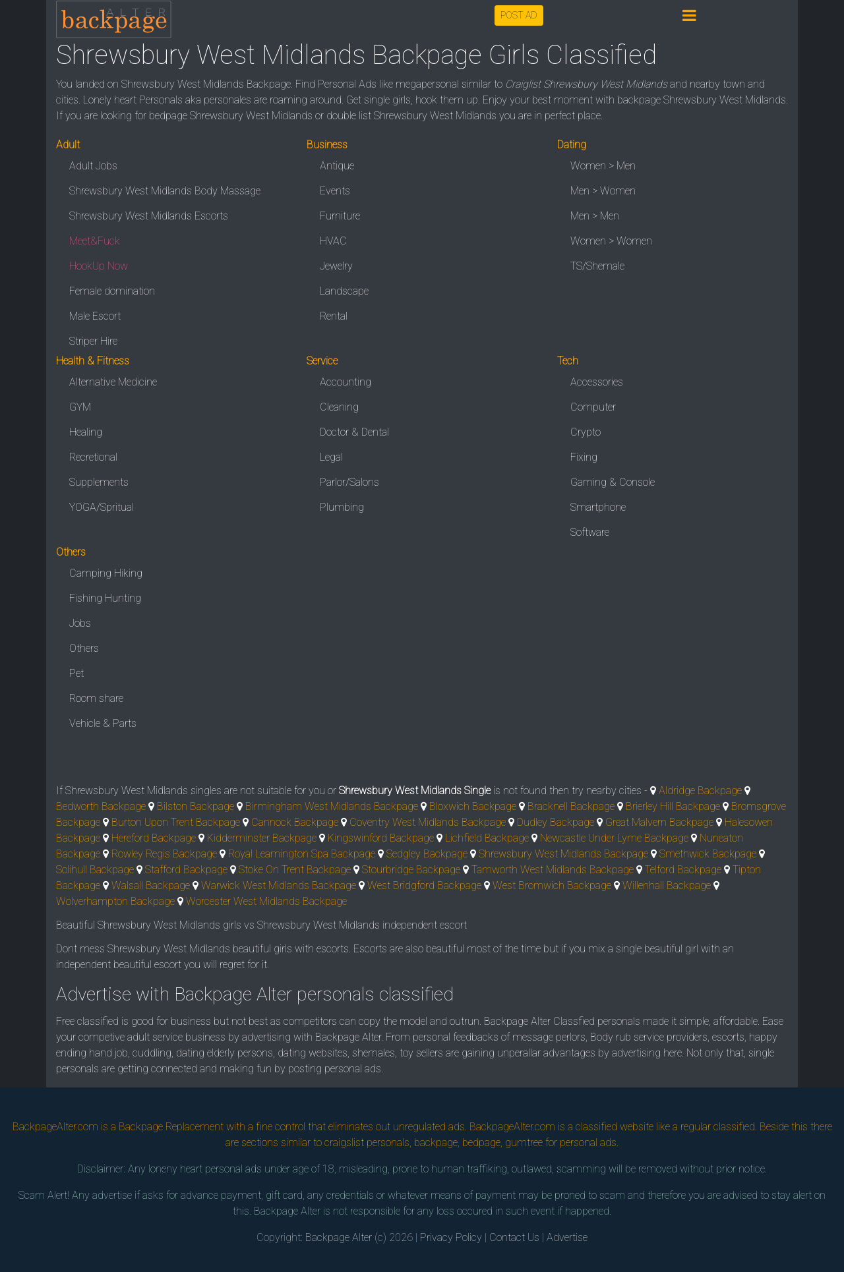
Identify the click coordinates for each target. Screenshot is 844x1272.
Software (589, 532)
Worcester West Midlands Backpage (266, 901)
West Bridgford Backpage (424, 885)
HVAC (333, 241)
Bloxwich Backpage (472, 806)
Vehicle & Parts (102, 723)
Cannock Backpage (294, 822)
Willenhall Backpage (666, 885)
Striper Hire (93, 341)
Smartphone (598, 507)
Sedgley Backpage (426, 854)
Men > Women (603, 191)
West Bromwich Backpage (552, 885)
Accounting (345, 382)
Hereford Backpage (153, 838)
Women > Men (603, 165)
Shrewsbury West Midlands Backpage (563, 854)
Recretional (93, 457)
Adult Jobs (93, 165)
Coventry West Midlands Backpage (427, 822)
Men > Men (594, 216)
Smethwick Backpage (707, 854)
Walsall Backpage (150, 885)
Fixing (583, 457)
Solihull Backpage (95, 869)
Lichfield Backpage (487, 838)
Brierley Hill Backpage (673, 806)
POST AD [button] (518, 15)
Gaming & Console (612, 482)
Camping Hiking (105, 573)
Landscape (344, 291)
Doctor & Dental (354, 432)
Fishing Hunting (105, 598)
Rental (333, 316)
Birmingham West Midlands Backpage (331, 806)
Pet (76, 673)
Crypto (585, 432)
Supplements (99, 482)
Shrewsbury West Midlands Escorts (148, 216)
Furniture (340, 216)
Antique (337, 165)
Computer (593, 407)
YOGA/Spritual (101, 507)
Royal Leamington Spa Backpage (301, 854)
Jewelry (336, 266)
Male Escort (95, 316)
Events (335, 191)
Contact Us (514, 1237)
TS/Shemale (597, 266)
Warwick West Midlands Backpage (278, 885)
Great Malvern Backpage (659, 822)
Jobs (80, 623)
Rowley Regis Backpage (164, 854)
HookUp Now (98, 266)
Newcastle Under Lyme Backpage (614, 838)
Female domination (112, 291)
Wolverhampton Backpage (115, 901)
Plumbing (342, 507)
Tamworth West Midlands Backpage (552, 869)
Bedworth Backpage (101, 806)
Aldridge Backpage (700, 790)
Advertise (567, 1237)
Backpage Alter (338, 1237)
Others (84, 648)
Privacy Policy (451, 1237)
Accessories (596, 382)
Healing (85, 432)
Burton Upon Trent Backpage (175, 822)
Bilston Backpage (195, 806)
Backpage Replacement (171, 1126)
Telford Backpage (683, 869)
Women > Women (611, 241)
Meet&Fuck (94, 241)
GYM (80, 407)
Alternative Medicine (113, 382)
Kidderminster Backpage (261, 838)
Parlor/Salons (349, 482)
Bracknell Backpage (571, 806)
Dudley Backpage (555, 822)
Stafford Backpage (186, 869)
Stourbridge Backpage (411, 869)
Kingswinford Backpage (381, 838)
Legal (331, 457)
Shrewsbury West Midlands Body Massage (164, 191)
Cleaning (339, 407)
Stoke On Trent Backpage (295, 869)
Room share (96, 698)
